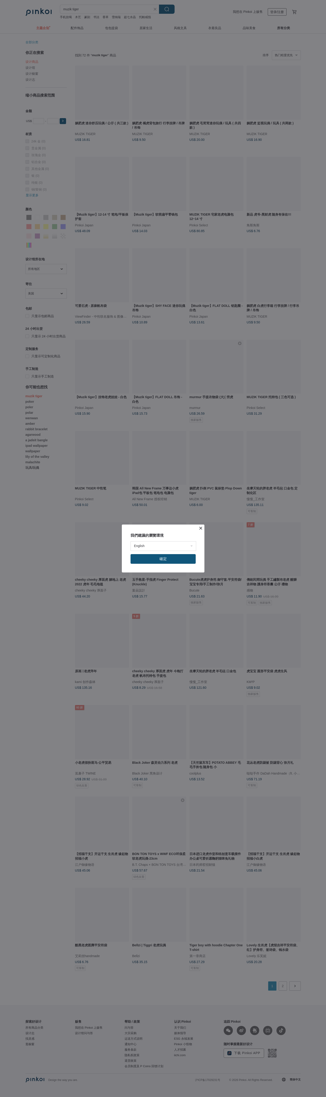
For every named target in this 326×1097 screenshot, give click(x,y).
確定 (163, 559)
